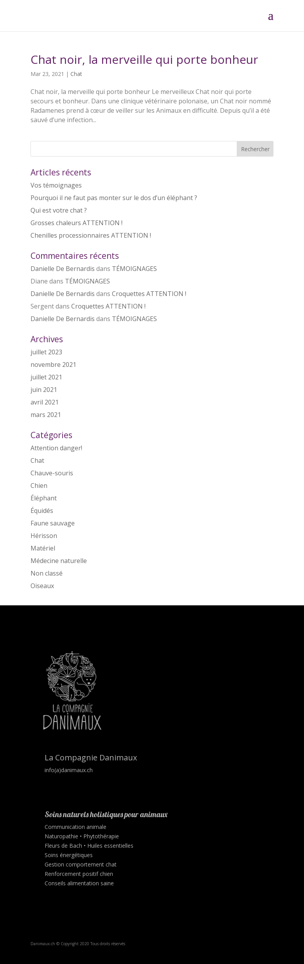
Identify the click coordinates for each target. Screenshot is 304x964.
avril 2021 (45, 402)
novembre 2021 (53, 364)
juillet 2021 (46, 377)
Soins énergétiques (69, 855)
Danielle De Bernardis (63, 268)
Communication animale (75, 826)
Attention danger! (56, 448)
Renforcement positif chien (79, 873)
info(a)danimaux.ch (69, 770)
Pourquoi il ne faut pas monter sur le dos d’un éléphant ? (114, 197)
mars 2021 (46, 414)
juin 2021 (44, 389)
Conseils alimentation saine (79, 883)
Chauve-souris (52, 473)
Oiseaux (42, 585)
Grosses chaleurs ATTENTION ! (76, 222)
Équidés (42, 510)
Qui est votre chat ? (59, 210)
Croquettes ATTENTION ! (149, 293)
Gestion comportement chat (81, 864)
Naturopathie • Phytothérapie (82, 836)
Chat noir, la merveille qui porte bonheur (144, 59)
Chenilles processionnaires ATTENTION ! (91, 235)
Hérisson (44, 535)
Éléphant (44, 498)
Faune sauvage (53, 523)
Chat (76, 74)
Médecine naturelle (59, 560)
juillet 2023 (46, 352)
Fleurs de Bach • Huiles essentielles (89, 845)
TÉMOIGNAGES (134, 268)
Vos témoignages (56, 185)
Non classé (47, 573)
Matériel (43, 548)
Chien (39, 485)
